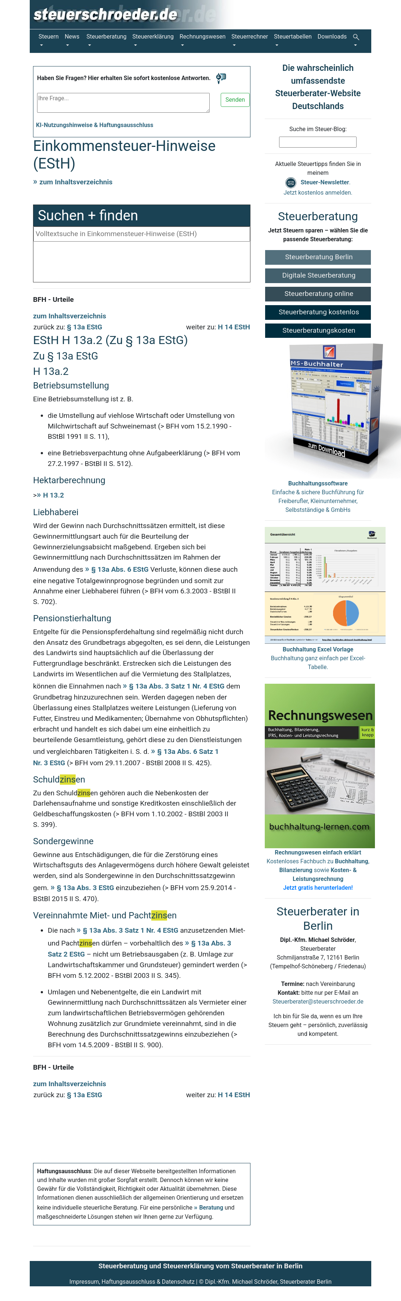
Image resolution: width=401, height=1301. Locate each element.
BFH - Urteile (53, 299)
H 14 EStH (234, 327)
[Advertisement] (141, 263)
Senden (235, 99)
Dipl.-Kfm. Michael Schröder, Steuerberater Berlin (268, 1281)
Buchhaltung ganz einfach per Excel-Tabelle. (318, 658)
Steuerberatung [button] (106, 36)
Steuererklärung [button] (153, 36)
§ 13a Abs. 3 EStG (85, 887)
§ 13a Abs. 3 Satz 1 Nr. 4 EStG (177, 686)
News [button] (72, 36)
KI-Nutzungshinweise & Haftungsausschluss (94, 125)
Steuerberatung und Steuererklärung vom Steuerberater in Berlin (200, 1266)
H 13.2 (53, 495)
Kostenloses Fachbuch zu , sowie (318, 870)
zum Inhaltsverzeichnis (75, 182)
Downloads (332, 36)
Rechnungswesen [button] (202, 36)
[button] (357, 41)
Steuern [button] (49, 36)
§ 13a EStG (84, 327)
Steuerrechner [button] (249, 36)
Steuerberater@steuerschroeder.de (317, 1001)
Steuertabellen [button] (293, 36)
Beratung (211, 1207)
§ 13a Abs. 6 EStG (120, 569)
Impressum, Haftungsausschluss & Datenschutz (132, 1281)
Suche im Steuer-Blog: (318, 129)
